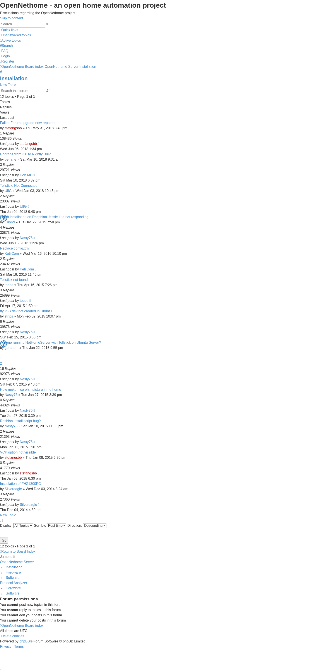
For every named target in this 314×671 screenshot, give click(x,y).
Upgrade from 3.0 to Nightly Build (25, 154)
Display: (16, 525)
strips (9, 316)
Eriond (10, 222)
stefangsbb (13, 128)
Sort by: (50, 525)
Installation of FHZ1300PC (20, 484)
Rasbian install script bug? (20, 421)
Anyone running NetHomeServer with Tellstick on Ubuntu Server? (50, 342)
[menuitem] (15, 35)
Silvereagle (13, 489)
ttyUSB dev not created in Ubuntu (26, 311)
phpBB (24, 641)
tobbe (9, 285)
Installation (14, 78)
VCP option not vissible (18, 452)
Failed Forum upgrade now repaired (27, 123)
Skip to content (11, 18)
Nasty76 (26, 238)
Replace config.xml (14, 248)
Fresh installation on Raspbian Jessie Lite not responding (44, 217)
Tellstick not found (14, 280)
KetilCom (12, 253)
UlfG (8, 191)
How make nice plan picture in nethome (30, 389)
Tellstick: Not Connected (19, 185)
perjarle (10, 159)
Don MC (26, 175)
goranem (11, 348)
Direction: (86, 525)
